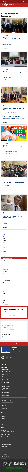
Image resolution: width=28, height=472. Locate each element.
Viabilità (4, 302)
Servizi (4, 284)
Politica (4, 273)
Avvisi (3, 418)
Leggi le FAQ (4, 446)
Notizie (3, 415)
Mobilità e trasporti (5, 395)
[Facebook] (2, 365)
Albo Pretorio (4, 454)
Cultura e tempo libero (6, 386)
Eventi (3, 424)
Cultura (4, 249)
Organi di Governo (5, 369)
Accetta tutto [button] (10, 467)
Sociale (4, 289)
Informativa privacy (5, 456)
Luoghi (3, 423)
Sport (4, 291)
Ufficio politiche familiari (7, 298)
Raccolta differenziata (6, 280)
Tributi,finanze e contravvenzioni (8, 403)
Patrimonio (5, 271)
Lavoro (4, 262)
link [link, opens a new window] (24, 465)
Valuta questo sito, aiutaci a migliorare (14, 344)
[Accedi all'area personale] (24, 1)
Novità (6, 9)
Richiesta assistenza (6, 448)
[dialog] (14, 465)
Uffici (3, 373)
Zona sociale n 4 (5, 304)
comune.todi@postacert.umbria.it (8, 436)
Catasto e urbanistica (6, 392)
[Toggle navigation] (2, 4)
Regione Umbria (4, 1)
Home (2, 9)
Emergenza (5, 256)
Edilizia (4, 253)
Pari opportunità (5, 269)
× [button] (26, 460)
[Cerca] (25, 4)
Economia (4, 251)
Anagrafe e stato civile (6, 384)
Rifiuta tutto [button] (18, 467)
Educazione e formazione (6, 400)
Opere (4, 267)
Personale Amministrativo (7, 378)
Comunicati (5, 35)
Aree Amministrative (6, 371)
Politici (3, 376)
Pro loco (4, 276)
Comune (4, 247)
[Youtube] (5, 365)
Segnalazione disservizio (6, 444)
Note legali (4, 458)
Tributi (4, 293)
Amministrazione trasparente (7, 453)
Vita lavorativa (5, 388)
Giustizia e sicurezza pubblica (7, 402)
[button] (14, 470)
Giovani (4, 260)
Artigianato (5, 242)
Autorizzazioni (4, 408)
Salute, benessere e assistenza (7, 406)
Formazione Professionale (7, 258)
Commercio (5, 245)
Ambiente (4, 238)
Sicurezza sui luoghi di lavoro (8, 287)
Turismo (4, 295)
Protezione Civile (6, 278)
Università (4, 300)
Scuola (4, 282)
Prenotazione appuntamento (7, 442)
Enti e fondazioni (5, 374)
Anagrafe (4, 240)
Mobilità (4, 264)
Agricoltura (5, 236)
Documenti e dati (5, 379)
